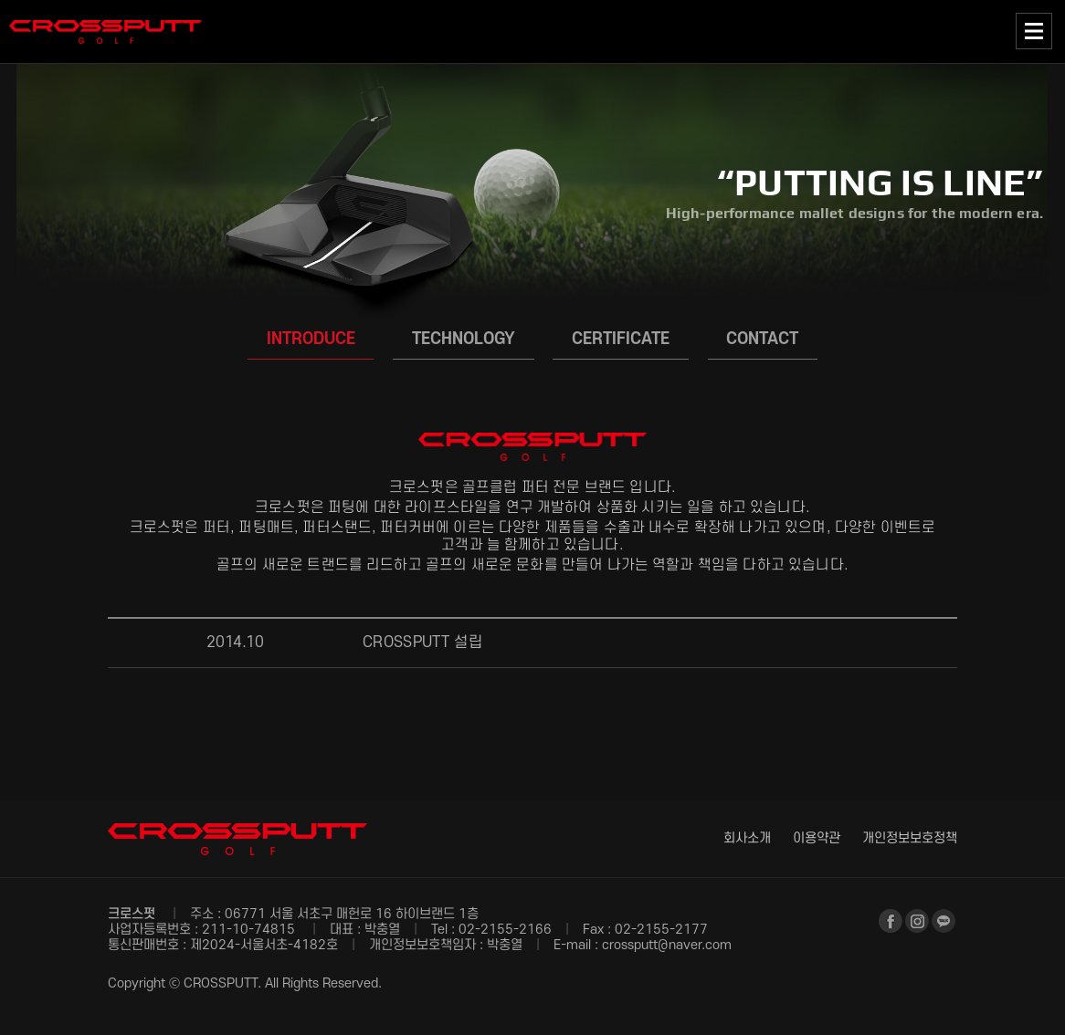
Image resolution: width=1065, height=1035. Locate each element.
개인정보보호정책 (909, 838)
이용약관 (816, 838)
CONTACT (762, 338)
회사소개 (747, 838)
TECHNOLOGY (463, 338)
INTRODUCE (311, 338)
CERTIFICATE (621, 338)
